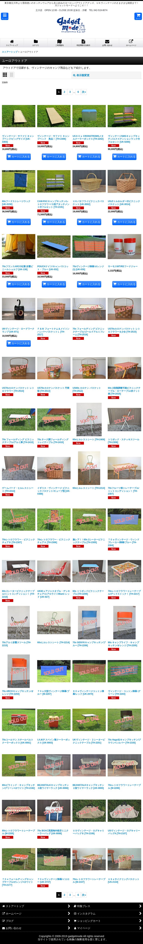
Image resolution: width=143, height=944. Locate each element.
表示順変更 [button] (81, 75)
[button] (4, 16)
